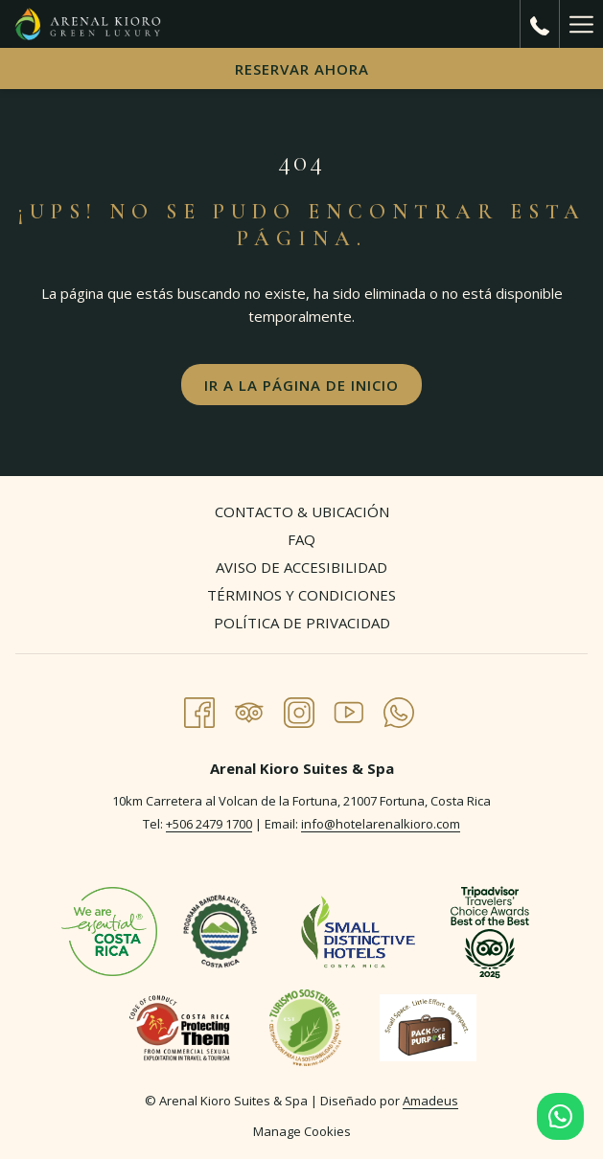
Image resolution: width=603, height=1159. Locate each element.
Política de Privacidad (302, 622)
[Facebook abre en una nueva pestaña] (199, 709)
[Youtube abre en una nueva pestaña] (349, 709)
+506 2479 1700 (209, 823)
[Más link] (581, 24)
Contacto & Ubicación (302, 511)
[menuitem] (301, 514)
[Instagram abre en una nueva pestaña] (299, 709)
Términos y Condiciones (301, 594)
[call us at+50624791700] (539, 23)
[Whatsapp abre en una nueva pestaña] (398, 709)
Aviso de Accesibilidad (301, 567)
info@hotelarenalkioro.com (380, 823)
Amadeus (430, 1100)
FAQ (301, 539)
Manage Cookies (302, 1131)
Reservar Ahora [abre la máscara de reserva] (302, 69)
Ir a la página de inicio (301, 385)
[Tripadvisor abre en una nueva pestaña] (249, 709)
